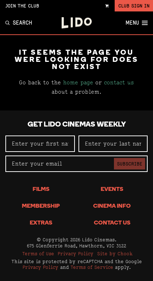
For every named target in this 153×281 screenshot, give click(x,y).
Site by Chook (115, 253)
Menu (136, 23)
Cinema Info (112, 206)
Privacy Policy (76, 253)
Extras (41, 223)
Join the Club (22, 6)
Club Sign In (133, 6)
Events (112, 189)
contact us (119, 82)
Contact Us (112, 223)
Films (41, 189)
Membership (41, 206)
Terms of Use (38, 253)
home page (78, 82)
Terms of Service (92, 267)
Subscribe (129, 164)
